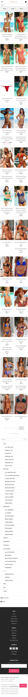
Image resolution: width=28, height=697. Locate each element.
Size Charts (14, 616)
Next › (21, 428)
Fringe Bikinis (9, 531)
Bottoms (5, 469)
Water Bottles (9, 574)
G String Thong (9, 491)
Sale (4, 588)
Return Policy (14, 619)
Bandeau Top (9, 463)
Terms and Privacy (14, 640)
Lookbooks (14, 654)
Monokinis (6, 542)
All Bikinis (8, 513)
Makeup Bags (9, 580)
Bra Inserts (8, 555)
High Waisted (9, 500)
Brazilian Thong (10, 488)
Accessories (6, 549)
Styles (22, 9)
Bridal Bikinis (9, 519)
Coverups (6, 545)
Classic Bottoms (10, 479)
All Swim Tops (9, 447)
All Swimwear (9, 510)
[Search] (14, 5)
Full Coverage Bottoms (12, 476)
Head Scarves (9, 565)
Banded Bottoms (10, 482)
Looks (5, 591)
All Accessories (9, 552)
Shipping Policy (14, 621)
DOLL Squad (14, 652)
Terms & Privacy (14, 686)
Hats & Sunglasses (10, 562)
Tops (4, 444)
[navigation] (2, 1)
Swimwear (6, 507)
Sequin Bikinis (9, 535)
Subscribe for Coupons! (14, 662)
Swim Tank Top (9, 460)
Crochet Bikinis (9, 516)
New (4, 584)
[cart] (25, 1)
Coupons (14, 638)
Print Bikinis (8, 528)
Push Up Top (8, 466)
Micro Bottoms (9, 485)
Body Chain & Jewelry (11, 558)
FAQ (14, 614)
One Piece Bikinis (9, 525)
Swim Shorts (8, 503)
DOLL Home (14, 631)
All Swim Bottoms (10, 473)
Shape (13, 9)
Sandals (7, 577)
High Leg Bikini (9, 497)
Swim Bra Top (9, 457)
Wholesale (14, 635)
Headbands (8, 568)
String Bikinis (9, 522)
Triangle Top (9, 450)
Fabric (5, 9)
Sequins (5, 538)
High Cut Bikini (9, 494)
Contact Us (14, 623)
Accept (23, 686)
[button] (4, 598)
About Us (14, 633)
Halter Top (8, 453)
